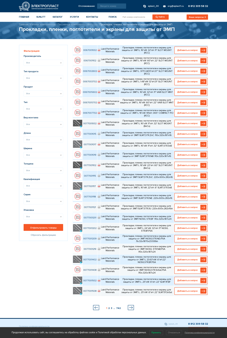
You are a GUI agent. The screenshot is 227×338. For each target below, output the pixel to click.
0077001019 (90, 154)
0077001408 (90, 270)
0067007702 (90, 113)
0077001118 (90, 196)
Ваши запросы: (197, 17)
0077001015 (90, 133)
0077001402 (90, 259)
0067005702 (90, 102)
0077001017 (90, 144)
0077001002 (90, 123)
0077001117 (90, 186)
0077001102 (90, 165)
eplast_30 (171, 324)
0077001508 (90, 291)
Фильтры (92, 24)
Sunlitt (40, 17)
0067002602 (90, 71)
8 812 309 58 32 (198, 6)
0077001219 (90, 249)
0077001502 (90, 280)
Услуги (74, 17)
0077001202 (90, 228)
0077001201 (90, 217)
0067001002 (90, 50)
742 (118, 308)
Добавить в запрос (191, 50)
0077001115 (90, 175)
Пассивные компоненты (71, 24)
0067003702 (90, 81)
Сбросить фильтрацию (43, 235)
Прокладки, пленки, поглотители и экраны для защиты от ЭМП (135, 24)
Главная (24, 17)
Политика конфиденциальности (34, 326)
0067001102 (90, 60)
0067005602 (90, 92)
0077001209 (90, 238)
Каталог (58, 17)
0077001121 (90, 207)
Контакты (92, 17)
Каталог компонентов (43, 24)
